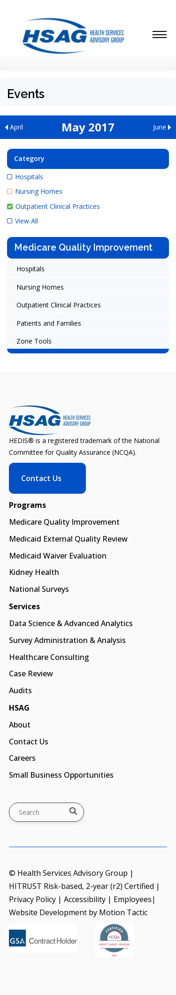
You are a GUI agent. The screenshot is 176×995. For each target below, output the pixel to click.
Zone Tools (34, 341)
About (20, 724)
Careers (22, 758)
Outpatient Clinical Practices (53, 206)
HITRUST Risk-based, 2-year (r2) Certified (81, 886)
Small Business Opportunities (61, 775)
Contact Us (41, 478)
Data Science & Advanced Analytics (71, 623)
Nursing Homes (34, 191)
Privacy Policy (32, 899)
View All (22, 220)
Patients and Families (48, 323)
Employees (133, 899)
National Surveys (39, 589)
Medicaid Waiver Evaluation (58, 556)
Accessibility (85, 899)
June (162, 126)
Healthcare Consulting (49, 657)
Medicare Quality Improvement (83, 247)
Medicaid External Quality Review (68, 539)
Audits (20, 690)
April (14, 126)
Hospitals (25, 176)
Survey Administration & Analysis (67, 640)
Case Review (31, 673)
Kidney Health (34, 572)
